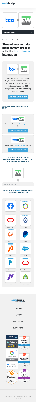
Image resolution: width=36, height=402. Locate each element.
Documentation (9, 32)
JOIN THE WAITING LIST (18, 97)
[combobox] (18, 184)
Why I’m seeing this (10, 11)
